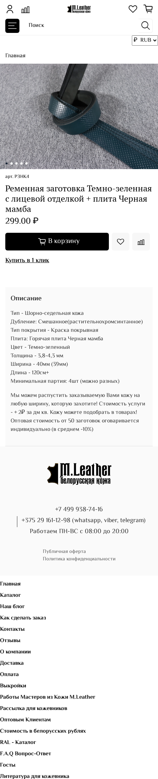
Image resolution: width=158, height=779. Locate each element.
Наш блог (12, 606)
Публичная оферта (64, 552)
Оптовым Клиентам (25, 720)
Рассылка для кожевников (33, 708)
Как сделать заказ (23, 618)
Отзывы (10, 640)
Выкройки (13, 686)
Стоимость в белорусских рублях (43, 731)
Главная (15, 56)
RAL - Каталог (18, 742)
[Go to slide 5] (26, 163)
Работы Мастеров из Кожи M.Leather (47, 697)
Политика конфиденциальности (79, 559)
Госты (8, 765)
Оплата (9, 674)
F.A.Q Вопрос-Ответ (25, 754)
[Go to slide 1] (6, 163)
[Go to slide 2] (11, 163)
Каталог (10, 595)
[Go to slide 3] (16, 163)
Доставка (12, 663)
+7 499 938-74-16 (79, 510)
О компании (15, 652)
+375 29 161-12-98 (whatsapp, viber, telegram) (84, 521)
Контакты (12, 629)
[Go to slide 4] (21, 163)
